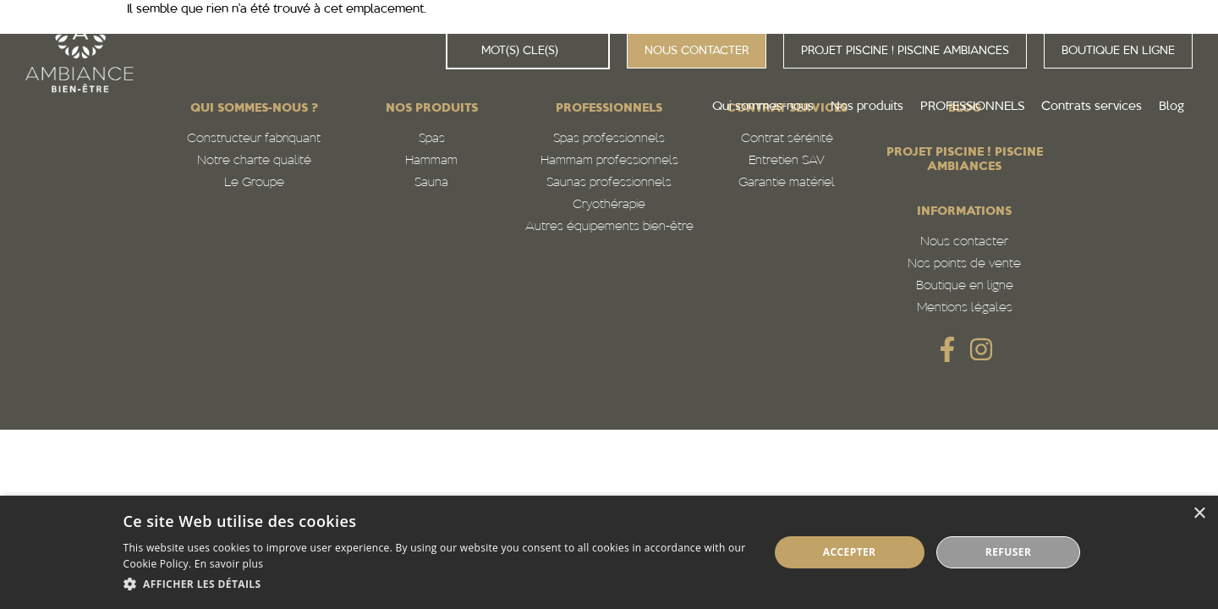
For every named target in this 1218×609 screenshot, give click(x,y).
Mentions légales (964, 308)
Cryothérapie (609, 205)
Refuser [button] (1008, 552)
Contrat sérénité (787, 139)
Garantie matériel (786, 183)
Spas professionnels (609, 139)
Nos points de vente (964, 264)
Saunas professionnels (609, 183)
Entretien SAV (787, 161)
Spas (432, 139)
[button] (436, 584)
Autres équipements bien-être (609, 227)
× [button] (1199, 514)
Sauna (431, 183)
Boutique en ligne (964, 286)
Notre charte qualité (254, 161)
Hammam (431, 161)
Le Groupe (254, 183)
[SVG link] (947, 349)
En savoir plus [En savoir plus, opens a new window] (229, 564)
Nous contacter (964, 242)
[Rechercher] (464, 51)
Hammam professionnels (609, 161)
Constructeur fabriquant (254, 139)
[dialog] (609, 552)
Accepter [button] (849, 552)
